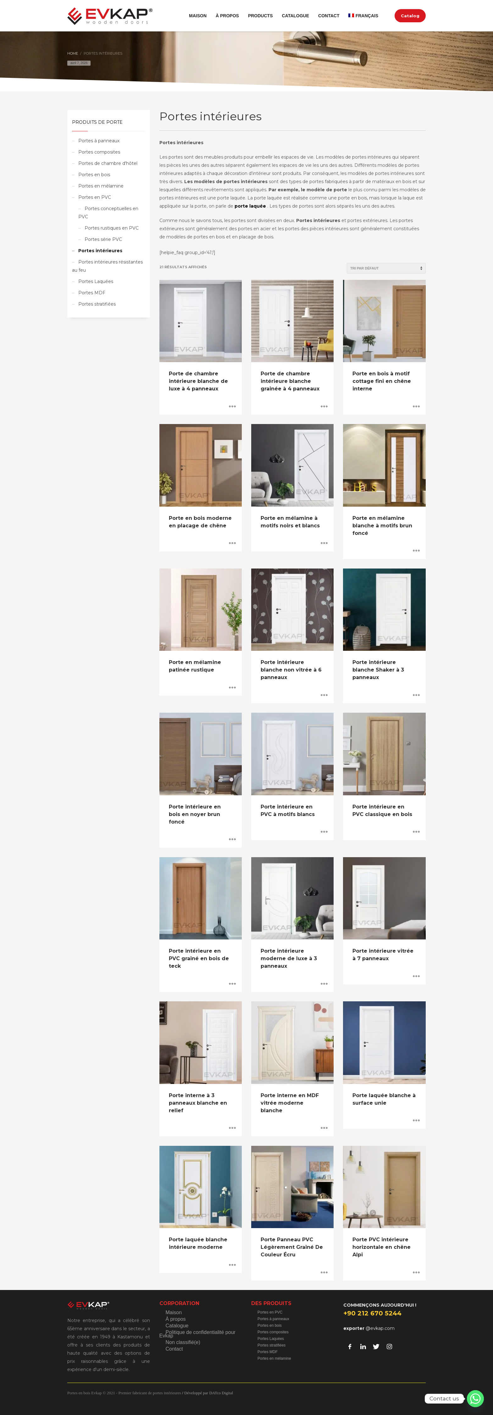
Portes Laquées (95, 281)
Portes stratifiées (97, 304)
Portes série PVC (103, 239)
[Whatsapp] (475, 1398)
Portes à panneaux (98, 141)
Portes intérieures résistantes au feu (107, 266)
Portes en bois (94, 174)
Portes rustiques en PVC (112, 228)
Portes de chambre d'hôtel (107, 163)
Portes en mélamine (101, 186)
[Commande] (386, 268)
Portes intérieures (100, 250)
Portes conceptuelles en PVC (108, 213)
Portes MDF (91, 293)
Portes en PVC (94, 197)
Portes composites (99, 152)
